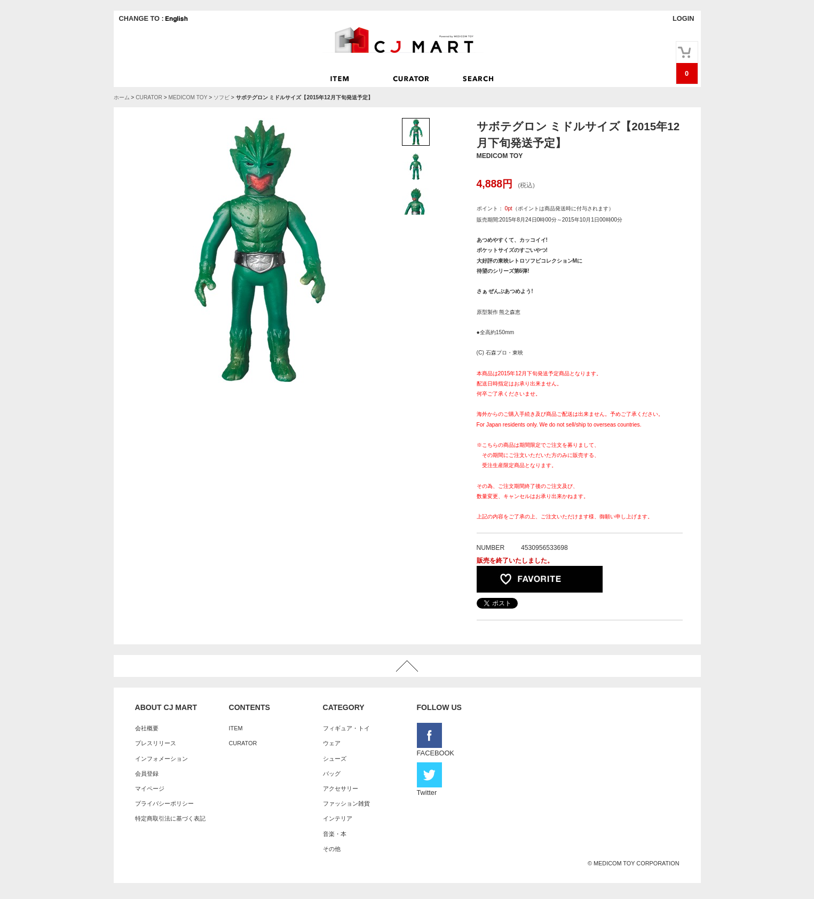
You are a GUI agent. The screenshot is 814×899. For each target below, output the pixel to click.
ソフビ (222, 97)
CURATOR (149, 97)
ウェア (332, 743)
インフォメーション (161, 758)
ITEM (236, 728)
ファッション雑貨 (346, 803)
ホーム (122, 97)
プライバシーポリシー (164, 803)
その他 (332, 849)
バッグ (332, 773)
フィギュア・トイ (346, 728)
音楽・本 (334, 834)
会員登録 (147, 773)
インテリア (337, 818)
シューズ (334, 758)
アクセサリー (340, 788)
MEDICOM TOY (188, 97)
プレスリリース (155, 743)
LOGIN (683, 18)
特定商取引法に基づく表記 (170, 818)
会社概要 (147, 728)
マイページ (149, 788)
